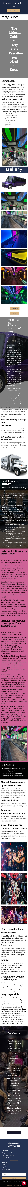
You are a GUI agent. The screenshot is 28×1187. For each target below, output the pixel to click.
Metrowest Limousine (13, 3)
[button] (14, 6)
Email (3, 1172)
